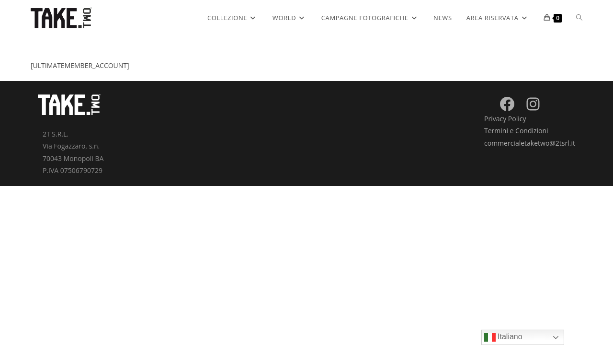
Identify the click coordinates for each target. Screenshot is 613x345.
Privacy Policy (505, 118)
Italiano (503, 337)
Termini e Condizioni (516, 130)
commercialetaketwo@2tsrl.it (529, 143)
